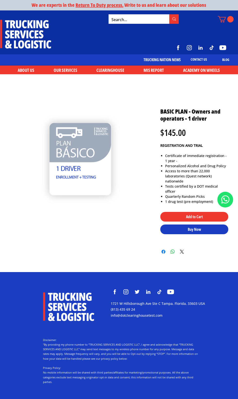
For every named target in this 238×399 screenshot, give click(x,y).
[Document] (225, 200)
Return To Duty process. (99, 5)
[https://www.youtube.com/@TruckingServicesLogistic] (223, 48)
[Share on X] (182, 252)
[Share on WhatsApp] (173, 252)
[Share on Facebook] (163, 252)
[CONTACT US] (199, 59)
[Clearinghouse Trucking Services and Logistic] (115, 292)
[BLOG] (226, 60)
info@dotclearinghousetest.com (136, 315)
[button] (226, 19)
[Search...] (135, 19)
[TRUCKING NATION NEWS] (162, 60)
